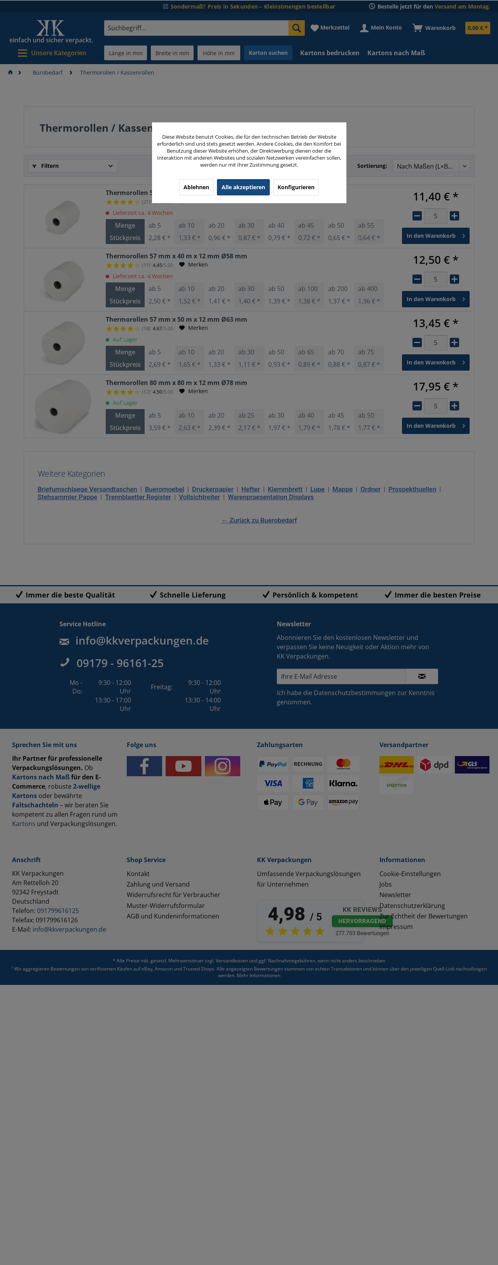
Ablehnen (196, 187)
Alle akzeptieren (243, 187)
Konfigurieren (296, 187)
